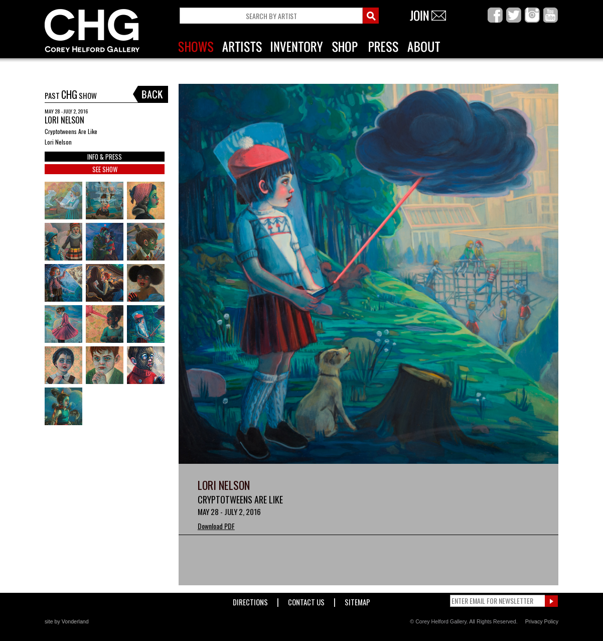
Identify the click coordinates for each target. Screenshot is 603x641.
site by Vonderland (67, 621)
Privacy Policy (541, 621)
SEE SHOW (104, 169)
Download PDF (216, 526)
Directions (250, 600)
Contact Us (306, 600)
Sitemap (357, 600)
